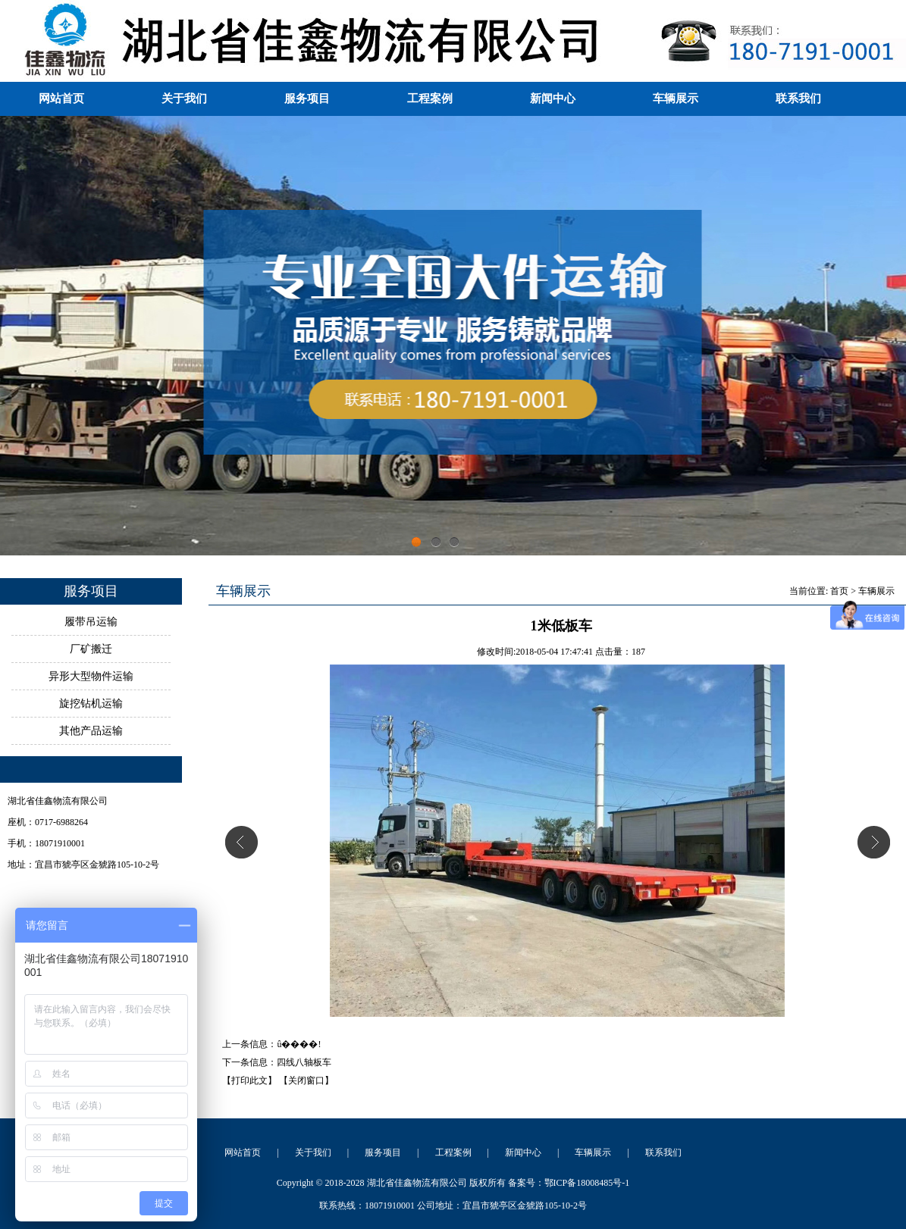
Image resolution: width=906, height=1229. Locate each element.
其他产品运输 (91, 730)
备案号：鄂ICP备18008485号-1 (569, 1182)
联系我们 (798, 98)
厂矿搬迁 (91, 649)
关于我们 (184, 98)
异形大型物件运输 (91, 676)
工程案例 (430, 98)
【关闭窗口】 (306, 1080)
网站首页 (61, 98)
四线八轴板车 (304, 1062)
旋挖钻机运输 (91, 703)
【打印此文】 (249, 1080)
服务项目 (307, 98)
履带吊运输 (91, 621)
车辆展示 (675, 98)
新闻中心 (552, 98)
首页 (839, 591)
